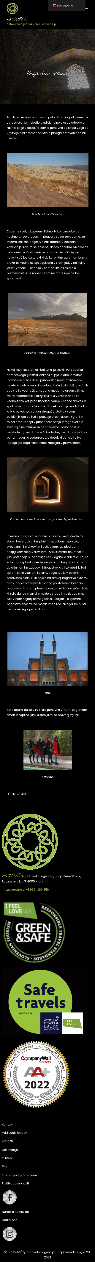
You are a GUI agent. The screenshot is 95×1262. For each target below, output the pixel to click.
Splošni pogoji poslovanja (20, 1175)
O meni (7, 1158)
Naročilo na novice (15, 1212)
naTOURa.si (17, 19)
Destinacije (10, 1150)
